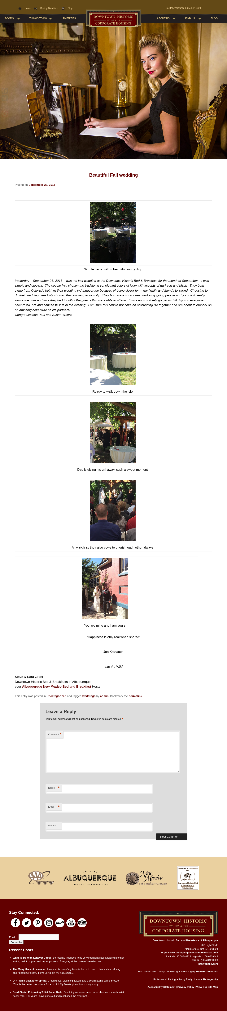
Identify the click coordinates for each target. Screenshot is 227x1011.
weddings (88, 696)
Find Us (190, 18)
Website (52, 825)
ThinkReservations (207, 971)
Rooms (9, 18)
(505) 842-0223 (193, 8)
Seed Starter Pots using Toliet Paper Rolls (37, 992)
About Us (163, 18)
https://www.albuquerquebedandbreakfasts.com (189, 952)
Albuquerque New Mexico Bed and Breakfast (56, 686)
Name (54, 788)
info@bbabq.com (208, 963)
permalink (135, 696)
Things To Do (38, 18)
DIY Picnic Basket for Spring (29, 980)
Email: (13, 937)
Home (28, 8)
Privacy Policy (185, 987)
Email (54, 807)
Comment (54, 734)
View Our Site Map (207, 987)
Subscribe (16, 942)
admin (104, 696)
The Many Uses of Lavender (29, 969)
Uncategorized (56, 696)
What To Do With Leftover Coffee (32, 957)
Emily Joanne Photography (202, 979)
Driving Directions (49, 8)
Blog (70, 8)
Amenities (69, 18)
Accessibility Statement (161, 987)
